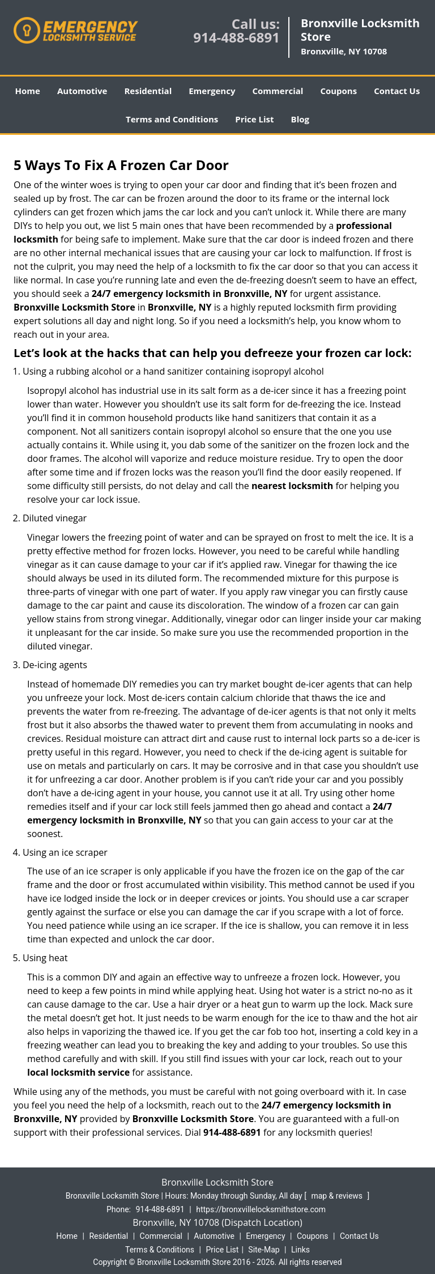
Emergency (212, 90)
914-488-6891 (236, 37)
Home (27, 90)
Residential (148, 90)
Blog (300, 119)
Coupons (338, 90)
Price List (254, 119)
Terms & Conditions (159, 1249)
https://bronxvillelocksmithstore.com (261, 1209)
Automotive (82, 90)
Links (300, 1249)
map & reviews (337, 1195)
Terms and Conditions (172, 119)
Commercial (277, 90)
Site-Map (263, 1249)
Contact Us (397, 90)
